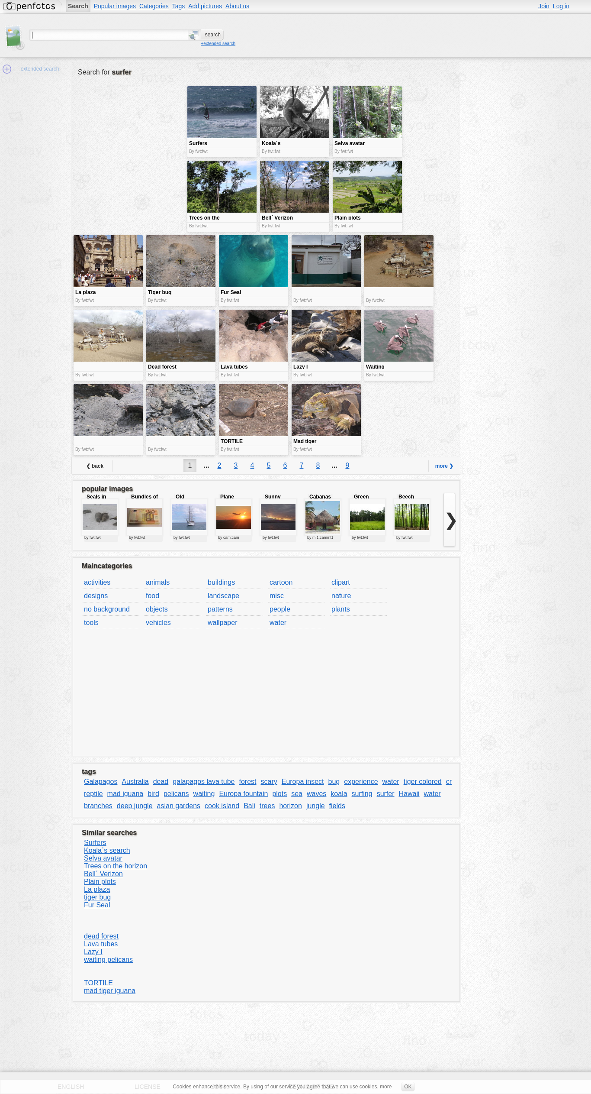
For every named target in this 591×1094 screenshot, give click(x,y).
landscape (223, 595)
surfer (386, 793)
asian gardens (179, 805)
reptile (93, 793)
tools (91, 622)
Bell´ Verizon (103, 873)
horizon (290, 805)
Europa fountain (243, 793)
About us (237, 6)
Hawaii (409, 793)
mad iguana (125, 793)
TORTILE (98, 983)
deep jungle (135, 805)
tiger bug (97, 897)
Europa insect (303, 781)
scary (268, 781)
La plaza (97, 889)
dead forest (101, 936)
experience (361, 781)
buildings (221, 582)
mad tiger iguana (109, 990)
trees (267, 805)
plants (340, 609)
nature (341, 595)
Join (543, 6)
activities (97, 582)
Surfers (95, 842)
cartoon (281, 582)
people (280, 609)
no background (107, 609)
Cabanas (320, 497)
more (386, 1087)
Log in (561, 6)
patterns (220, 609)
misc (277, 595)
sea (296, 793)
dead (161, 781)
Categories (154, 6)
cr (449, 781)
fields (337, 805)
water (278, 622)
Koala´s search (107, 850)
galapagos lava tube (203, 781)
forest (247, 781)
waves (316, 793)
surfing (362, 793)
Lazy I (93, 951)
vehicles (158, 622)
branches (98, 805)
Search (78, 6)
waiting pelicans (108, 959)
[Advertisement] (129, 147)
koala (339, 793)
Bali (249, 805)
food (152, 595)
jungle (315, 805)
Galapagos (100, 781)
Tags (178, 6)
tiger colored (423, 781)
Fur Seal (97, 905)
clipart (340, 582)
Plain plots (100, 881)
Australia (135, 781)
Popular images (115, 6)
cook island (222, 805)
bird (153, 793)
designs (96, 595)
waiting (204, 793)
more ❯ (444, 466)
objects (157, 609)
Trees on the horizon (115, 866)
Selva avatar (103, 858)
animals (158, 582)
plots (279, 793)
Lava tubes (101, 944)
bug (334, 781)
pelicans (176, 793)
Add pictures (205, 6)
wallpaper (222, 622)
